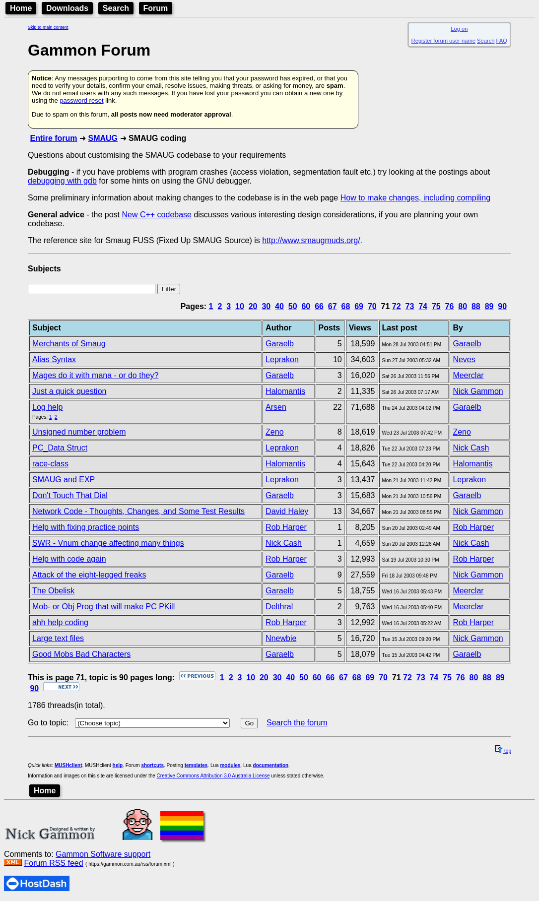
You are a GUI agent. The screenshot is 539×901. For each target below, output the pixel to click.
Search (116, 8)
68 (345, 306)
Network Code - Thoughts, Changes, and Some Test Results (138, 511)
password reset (81, 100)
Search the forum (297, 722)
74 (422, 306)
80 (462, 306)
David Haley (287, 511)
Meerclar (468, 375)
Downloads (67, 8)
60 (305, 306)
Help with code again (69, 559)
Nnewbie (281, 638)
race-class (50, 463)
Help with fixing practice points (85, 527)
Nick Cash (471, 448)
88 (476, 306)
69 (358, 306)
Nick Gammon (478, 391)
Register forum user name (443, 41)
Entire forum (53, 138)
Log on (459, 29)
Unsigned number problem (79, 432)
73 (409, 306)
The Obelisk (53, 590)
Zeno (274, 432)
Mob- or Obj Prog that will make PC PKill (103, 606)
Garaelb (280, 343)
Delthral (279, 606)
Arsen (276, 407)
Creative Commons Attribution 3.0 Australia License (213, 775)
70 (372, 306)
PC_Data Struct (59, 448)
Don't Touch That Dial (70, 495)
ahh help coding (60, 622)
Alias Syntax (54, 359)
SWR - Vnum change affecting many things (108, 543)
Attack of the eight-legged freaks (89, 575)
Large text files (58, 638)
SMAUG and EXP (63, 479)
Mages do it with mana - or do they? (95, 375)
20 (253, 306)
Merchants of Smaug (69, 343)
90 (502, 306)
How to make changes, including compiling (415, 197)
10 (239, 306)
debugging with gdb (62, 181)
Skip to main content (48, 27)
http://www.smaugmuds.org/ (311, 240)
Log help (47, 407)
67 (332, 306)
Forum (155, 8)
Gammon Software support (103, 854)
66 (319, 306)
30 (266, 306)
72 (396, 306)
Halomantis (285, 391)
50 (292, 306)
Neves (464, 359)
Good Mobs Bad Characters (81, 654)
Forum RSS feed (53, 863)
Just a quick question (69, 391)
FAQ (501, 41)
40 (279, 306)
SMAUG (103, 138)
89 (489, 306)
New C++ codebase (157, 214)
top (503, 751)
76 (449, 306)
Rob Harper (286, 527)
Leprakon (282, 359)
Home (21, 8)
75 (436, 306)
